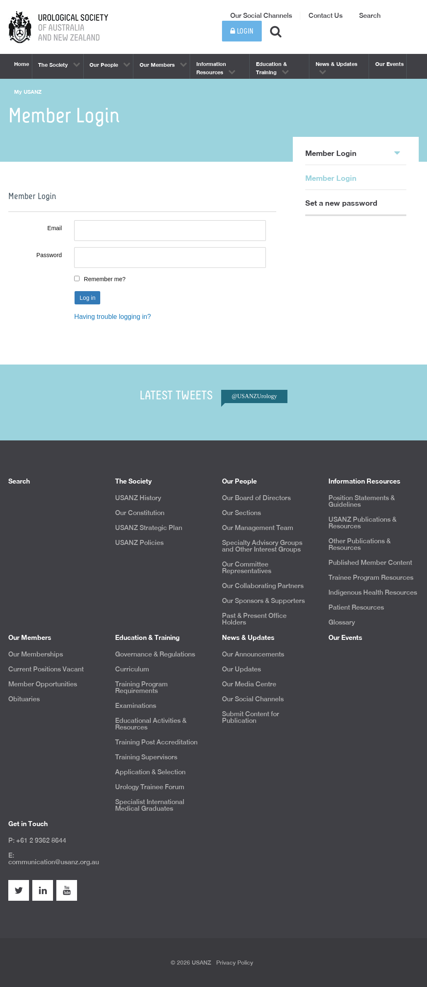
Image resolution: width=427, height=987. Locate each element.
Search (370, 15)
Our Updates (241, 669)
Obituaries (24, 699)
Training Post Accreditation (156, 742)
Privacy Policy (234, 962)
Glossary (341, 622)
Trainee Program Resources (370, 577)
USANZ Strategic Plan (148, 528)
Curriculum (132, 669)
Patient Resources (356, 607)
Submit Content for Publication (250, 717)
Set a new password (341, 202)
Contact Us (326, 15)
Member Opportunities (42, 684)
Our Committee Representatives (246, 567)
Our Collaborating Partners (263, 586)
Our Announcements (253, 654)
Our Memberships (35, 654)
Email (54, 228)
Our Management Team (257, 528)
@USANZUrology (254, 396)
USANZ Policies (139, 543)
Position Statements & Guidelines (361, 501)
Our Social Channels (261, 15)
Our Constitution (139, 513)
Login (241, 31)
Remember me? (104, 279)
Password (49, 255)
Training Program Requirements (141, 687)
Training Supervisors (146, 757)
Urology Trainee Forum (149, 787)
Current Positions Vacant (46, 669)
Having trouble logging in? (112, 316)
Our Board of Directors (256, 498)
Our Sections (241, 513)
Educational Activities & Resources (150, 724)
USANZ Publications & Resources (362, 522)
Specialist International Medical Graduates (149, 805)
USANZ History (138, 498)
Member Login (352, 153)
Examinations (135, 706)
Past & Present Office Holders (254, 619)
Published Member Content (370, 562)
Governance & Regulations (155, 654)
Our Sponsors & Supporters (263, 601)
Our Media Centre (249, 684)
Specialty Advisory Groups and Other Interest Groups (262, 546)
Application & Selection (150, 772)
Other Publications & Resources (359, 544)
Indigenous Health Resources (372, 592)
